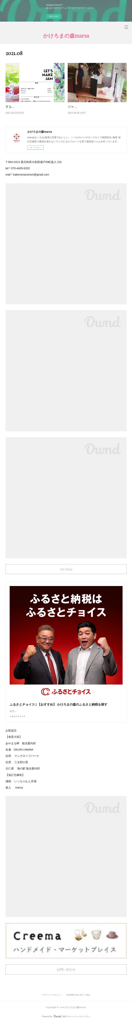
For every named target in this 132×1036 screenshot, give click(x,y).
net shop (66, 574)
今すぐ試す (54, 16)
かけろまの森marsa (66, 35)
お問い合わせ (66, 982)
